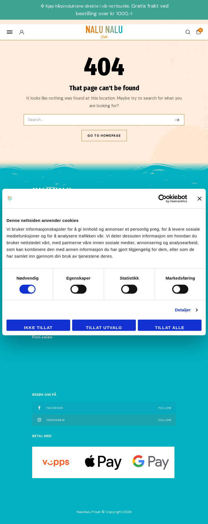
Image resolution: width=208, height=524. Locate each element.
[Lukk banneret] (200, 198)
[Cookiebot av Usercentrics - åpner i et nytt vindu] (162, 198)
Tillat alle (169, 327)
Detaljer (183, 309)
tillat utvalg (104, 327)
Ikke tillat (38, 327)
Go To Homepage (104, 136)
